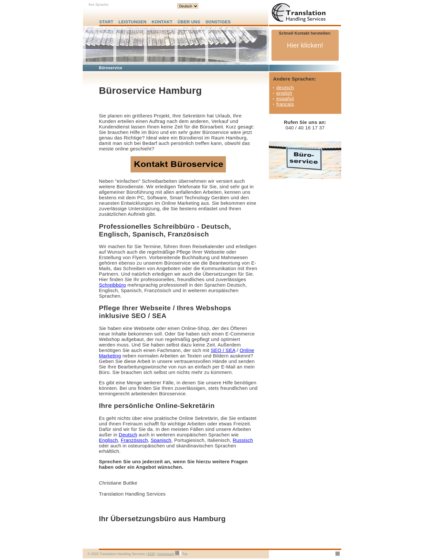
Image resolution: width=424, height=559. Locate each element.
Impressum (165, 554)
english (284, 93)
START (106, 22)
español (285, 98)
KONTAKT (162, 22)
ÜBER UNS (189, 22)
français (285, 104)
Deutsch (128, 434)
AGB (150, 554)
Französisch (134, 440)
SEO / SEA (223, 350)
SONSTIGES (218, 22)
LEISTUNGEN (132, 22)
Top (184, 554)
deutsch (285, 87)
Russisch (243, 440)
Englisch (108, 440)
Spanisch (161, 440)
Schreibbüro (112, 285)
